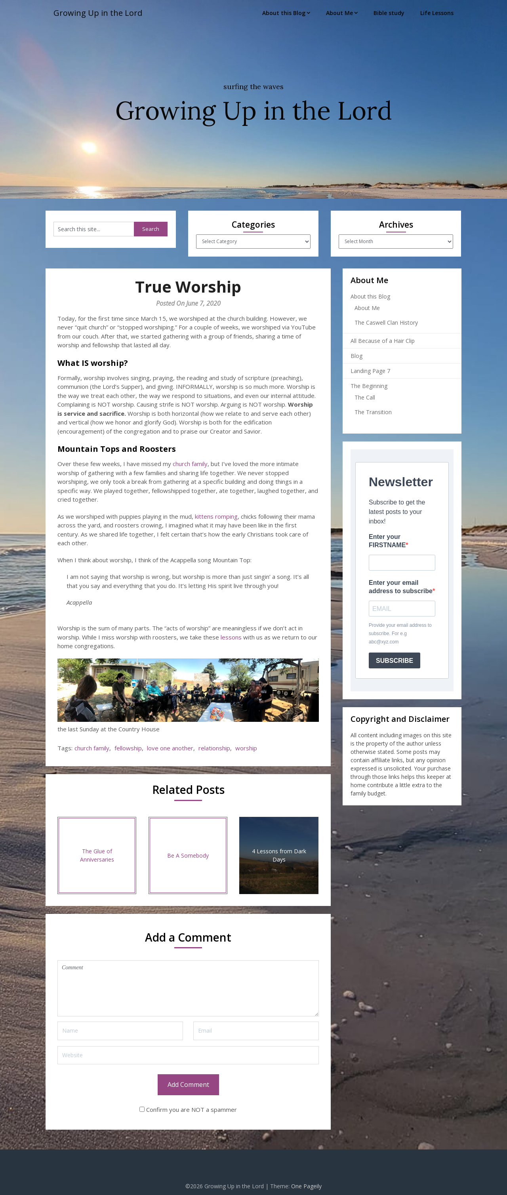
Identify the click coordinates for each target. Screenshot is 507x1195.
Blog (356, 356)
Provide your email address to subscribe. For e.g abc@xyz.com (400, 633)
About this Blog (283, 13)
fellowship (128, 748)
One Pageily (306, 1186)
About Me (339, 13)
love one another (170, 748)
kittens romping (216, 516)
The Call (365, 397)
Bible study (389, 13)
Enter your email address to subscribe (401, 586)
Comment (188, 988)
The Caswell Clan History (386, 322)
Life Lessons (437, 13)
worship (246, 748)
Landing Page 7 (370, 371)
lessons (231, 637)
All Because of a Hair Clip (383, 340)
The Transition (373, 412)
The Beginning (369, 386)
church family (190, 464)
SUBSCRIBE (394, 660)
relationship (214, 748)
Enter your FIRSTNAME (387, 540)
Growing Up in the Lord (97, 13)
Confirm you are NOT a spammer (188, 1109)
